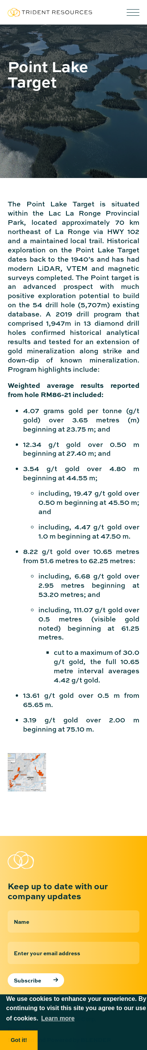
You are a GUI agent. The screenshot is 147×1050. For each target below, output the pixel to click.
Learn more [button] (57, 1018)
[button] (133, 12)
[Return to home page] (46, 860)
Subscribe (27, 980)
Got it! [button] (19, 1040)
